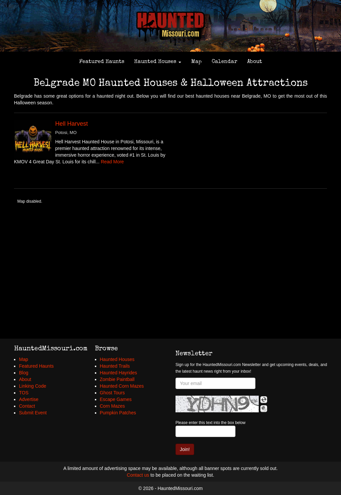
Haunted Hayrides (118, 372)
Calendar (224, 62)
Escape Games (116, 399)
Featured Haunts (101, 62)
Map (196, 62)
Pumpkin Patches (118, 412)
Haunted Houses (157, 62)
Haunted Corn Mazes (122, 386)
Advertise (28, 399)
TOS (24, 392)
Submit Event (33, 412)
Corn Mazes (112, 406)
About (254, 62)
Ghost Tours (112, 392)
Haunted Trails (115, 366)
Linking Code (32, 386)
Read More (112, 161)
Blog (23, 372)
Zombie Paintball (117, 379)
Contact (27, 406)
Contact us (138, 475)
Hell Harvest (71, 123)
